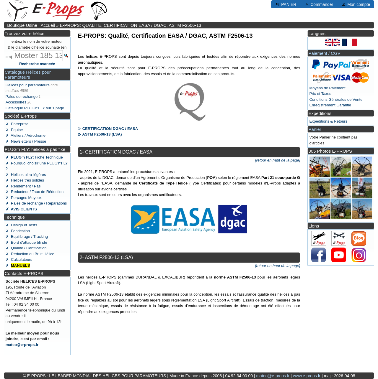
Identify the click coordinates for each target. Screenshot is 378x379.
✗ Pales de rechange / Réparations (36, 203)
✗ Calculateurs (19, 259)
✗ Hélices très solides (25, 180)
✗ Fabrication (18, 231)
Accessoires (16, 102)
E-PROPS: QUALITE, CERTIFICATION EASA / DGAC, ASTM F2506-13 (130, 25)
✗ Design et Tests (21, 225)
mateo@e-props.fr (22, 344)
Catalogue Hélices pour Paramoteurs (28, 75)
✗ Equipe (14, 130)
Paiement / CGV (324, 53)
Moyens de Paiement (327, 88)
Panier (314, 129)
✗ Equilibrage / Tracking (27, 236)
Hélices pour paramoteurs (28, 85)
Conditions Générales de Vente (335, 99)
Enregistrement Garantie (330, 105)
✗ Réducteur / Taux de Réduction (35, 192)
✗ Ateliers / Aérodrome (25, 135)
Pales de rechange (22, 96)
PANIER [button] (285, 4)
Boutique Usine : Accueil (31, 25)
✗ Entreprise (17, 124)
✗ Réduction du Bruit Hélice (30, 254)
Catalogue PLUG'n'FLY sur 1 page (35, 108)
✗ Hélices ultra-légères (26, 174)
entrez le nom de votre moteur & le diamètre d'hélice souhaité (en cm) (36, 49)
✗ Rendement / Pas (23, 186)
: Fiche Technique (34, 157)
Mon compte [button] (355, 4)
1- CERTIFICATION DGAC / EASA (108, 128)
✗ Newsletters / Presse (26, 141)
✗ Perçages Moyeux (24, 197)
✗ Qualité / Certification (26, 248)
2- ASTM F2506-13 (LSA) (100, 134)
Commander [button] (318, 4)
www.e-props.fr (306, 375)
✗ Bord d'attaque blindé (26, 242)
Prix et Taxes (320, 93)
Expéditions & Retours (328, 121)
